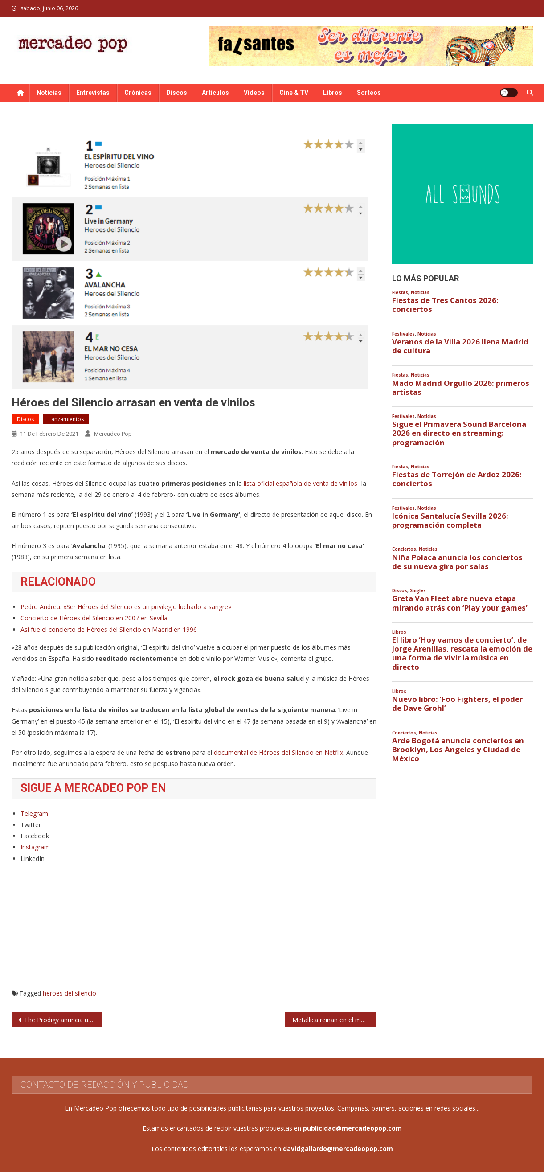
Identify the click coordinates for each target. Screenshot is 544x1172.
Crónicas (137, 92)
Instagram (35, 847)
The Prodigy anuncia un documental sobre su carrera (63, 1020)
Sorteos (369, 92)
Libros (332, 92)
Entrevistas (93, 92)
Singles (418, 591)
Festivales (403, 334)
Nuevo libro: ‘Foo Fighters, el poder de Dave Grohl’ (457, 704)
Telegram (34, 813)
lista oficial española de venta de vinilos (300, 483)
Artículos (215, 92)
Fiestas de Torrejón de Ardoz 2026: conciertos (457, 479)
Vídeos (254, 92)
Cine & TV (293, 92)
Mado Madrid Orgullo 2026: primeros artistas (460, 388)
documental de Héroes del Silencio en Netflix (278, 752)
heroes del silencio (69, 993)
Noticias (49, 92)
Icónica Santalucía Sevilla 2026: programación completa (450, 520)
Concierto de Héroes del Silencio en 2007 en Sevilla (94, 618)
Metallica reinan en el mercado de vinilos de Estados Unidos (334, 1020)
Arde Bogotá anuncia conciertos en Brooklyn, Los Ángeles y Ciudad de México (458, 749)
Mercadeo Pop (113, 433)
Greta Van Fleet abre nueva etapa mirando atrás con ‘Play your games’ (460, 603)
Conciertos (404, 549)
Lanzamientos (66, 419)
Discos (176, 92)
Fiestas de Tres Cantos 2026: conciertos (445, 305)
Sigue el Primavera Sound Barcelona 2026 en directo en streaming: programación (459, 433)
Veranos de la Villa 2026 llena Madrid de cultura (460, 346)
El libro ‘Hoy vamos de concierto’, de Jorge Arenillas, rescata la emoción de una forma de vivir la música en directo (462, 653)
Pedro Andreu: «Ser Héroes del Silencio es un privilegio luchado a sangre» (125, 606)
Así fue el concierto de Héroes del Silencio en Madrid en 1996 (108, 629)
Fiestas (400, 292)
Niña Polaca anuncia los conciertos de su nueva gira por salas (457, 562)
